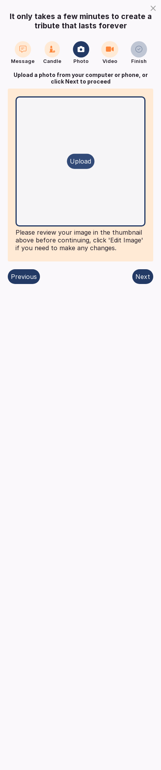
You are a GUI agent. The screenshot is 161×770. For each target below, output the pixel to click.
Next (142, 276)
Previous (24, 276)
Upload (80, 161)
